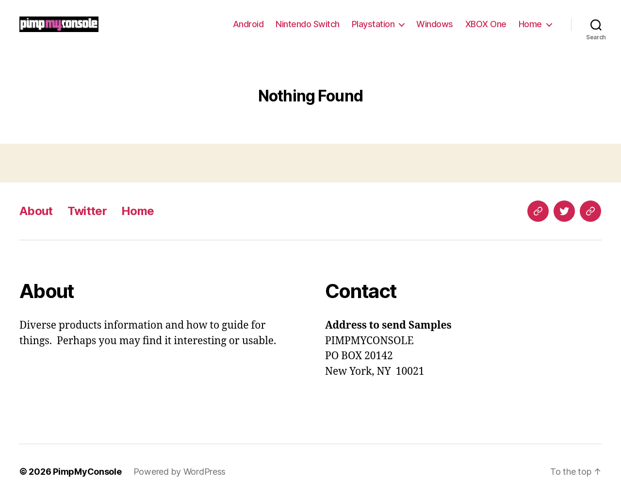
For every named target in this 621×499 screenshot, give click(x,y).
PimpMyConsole (87, 471)
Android (248, 24)
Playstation (373, 24)
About (36, 211)
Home (530, 24)
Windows (434, 24)
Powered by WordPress (179, 471)
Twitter (87, 211)
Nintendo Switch (308, 24)
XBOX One (486, 24)
